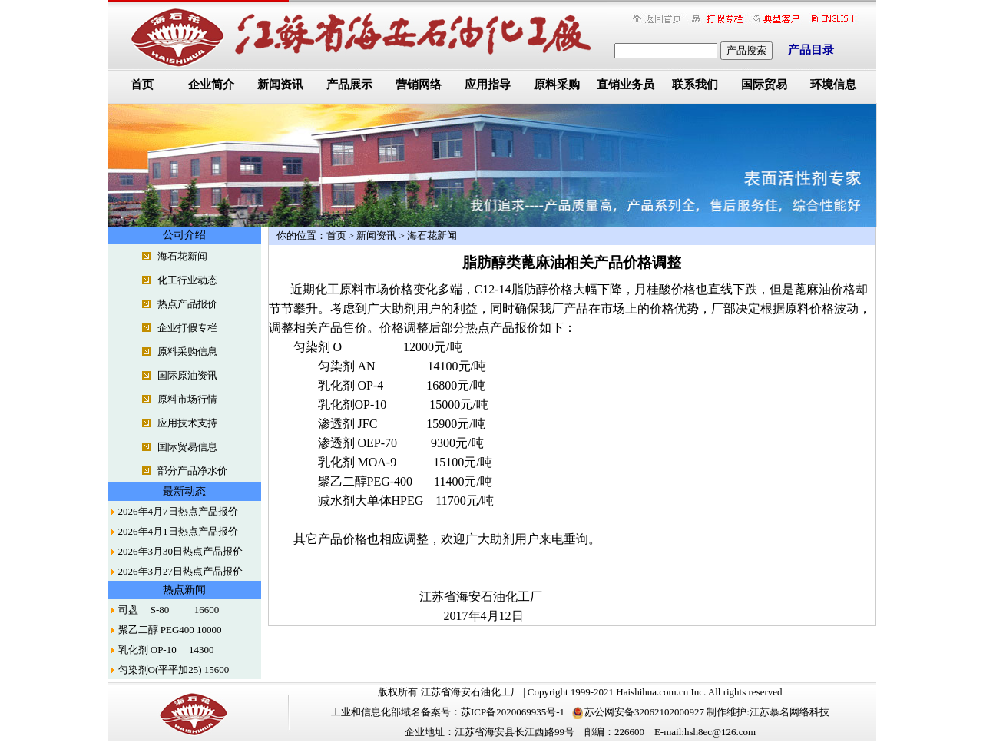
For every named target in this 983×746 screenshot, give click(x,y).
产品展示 (349, 84)
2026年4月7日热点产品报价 (178, 511)
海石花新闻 (182, 256)
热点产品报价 (187, 304)
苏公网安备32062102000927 (638, 712)
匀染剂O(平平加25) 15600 (174, 669)
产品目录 (811, 50)
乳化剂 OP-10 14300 (166, 649)
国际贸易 (764, 84)
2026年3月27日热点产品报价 (180, 571)
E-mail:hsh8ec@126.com (705, 732)
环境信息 (833, 84)
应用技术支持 (187, 423)
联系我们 (695, 84)
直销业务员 (625, 84)
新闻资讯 (280, 84)
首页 (142, 84)
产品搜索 (746, 50)
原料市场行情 (187, 399)
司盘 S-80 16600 (169, 609)
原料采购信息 (187, 351)
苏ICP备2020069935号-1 (512, 712)
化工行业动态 (187, 280)
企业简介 (211, 84)
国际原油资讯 (187, 375)
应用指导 (488, 84)
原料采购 (557, 84)
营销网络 (419, 84)
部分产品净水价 (192, 470)
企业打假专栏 (187, 327)
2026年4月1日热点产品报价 (178, 531)
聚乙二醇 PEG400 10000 (170, 629)
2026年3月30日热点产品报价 (180, 551)
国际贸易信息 (187, 447)
